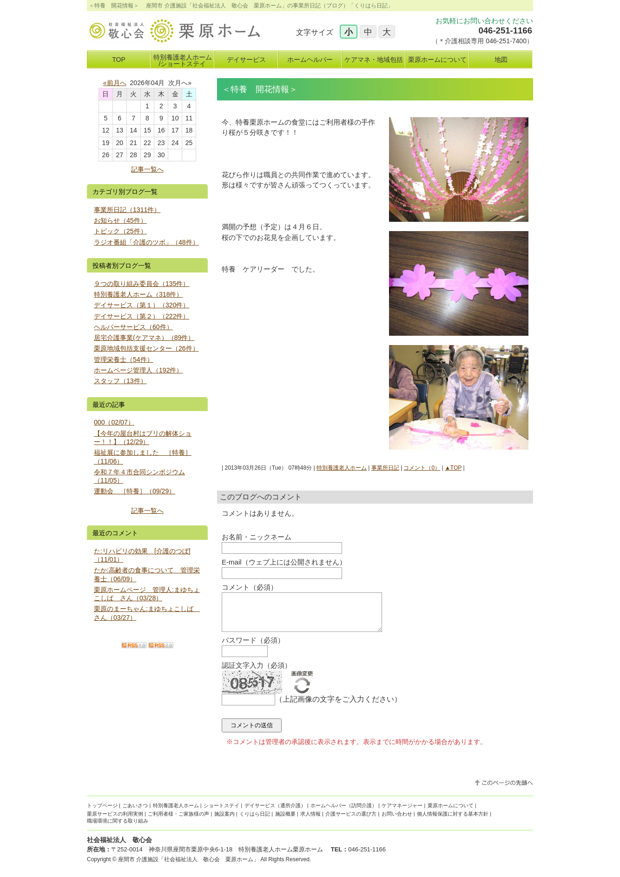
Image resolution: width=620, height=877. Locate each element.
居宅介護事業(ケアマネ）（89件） (144, 337)
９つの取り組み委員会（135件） (142, 283)
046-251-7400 (506, 41)
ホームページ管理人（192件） (138, 370)
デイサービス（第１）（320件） (142, 305)
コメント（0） (421, 468)
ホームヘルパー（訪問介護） (343, 812)
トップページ (102, 812)
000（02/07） (114, 422)
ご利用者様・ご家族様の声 (178, 821)
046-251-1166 (505, 30)
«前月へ (114, 82)
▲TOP (453, 468)
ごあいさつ (135, 812)
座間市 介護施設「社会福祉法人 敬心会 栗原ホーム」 (188, 866)
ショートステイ (221, 812)
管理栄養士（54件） (123, 359)
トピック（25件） (120, 231)
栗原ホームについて (451, 812)
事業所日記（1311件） (127, 209)
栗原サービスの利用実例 (115, 821)
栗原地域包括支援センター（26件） (146, 348)
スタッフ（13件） (120, 381)
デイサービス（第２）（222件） (142, 316)
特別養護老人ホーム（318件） (138, 294)
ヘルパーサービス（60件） (133, 327)
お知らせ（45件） (120, 220)
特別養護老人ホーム (342, 468)
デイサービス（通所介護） (275, 812)
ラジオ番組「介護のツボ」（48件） (146, 242)
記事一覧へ (147, 169)
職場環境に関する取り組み (117, 827)
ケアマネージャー (402, 812)
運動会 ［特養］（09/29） (134, 491)
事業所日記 (385, 468)
